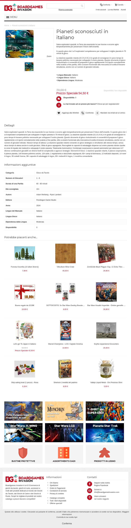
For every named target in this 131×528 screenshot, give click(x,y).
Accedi (123, 10)
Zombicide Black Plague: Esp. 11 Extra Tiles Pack (107, 267)
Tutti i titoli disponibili (58, 501)
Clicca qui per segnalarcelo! (91, 104)
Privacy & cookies (57, 493)
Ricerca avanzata (65, 10)
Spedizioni (54, 485)
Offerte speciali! (56, 503)
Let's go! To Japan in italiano (24, 344)
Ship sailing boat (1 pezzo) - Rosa (24, 382)
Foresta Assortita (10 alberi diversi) (25, 267)
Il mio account (101, 10)
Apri (75, 517)
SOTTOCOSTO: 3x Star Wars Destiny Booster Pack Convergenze (72, 305)
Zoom (49, 56)
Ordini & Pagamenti (57, 488)
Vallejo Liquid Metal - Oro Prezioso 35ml (106, 382)
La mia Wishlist (113, 10)
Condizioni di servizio (58, 491)
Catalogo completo (57, 498)
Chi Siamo (54, 483)
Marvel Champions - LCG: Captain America (65, 344)
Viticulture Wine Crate (65, 267)
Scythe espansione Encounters (106, 344)
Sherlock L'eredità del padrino (65, 382)
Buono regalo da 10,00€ (24, 305)
